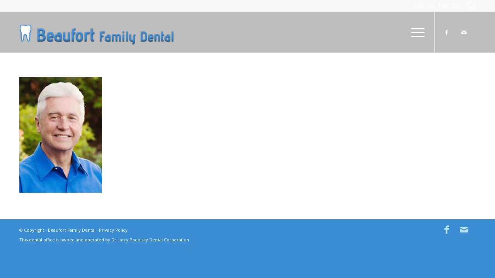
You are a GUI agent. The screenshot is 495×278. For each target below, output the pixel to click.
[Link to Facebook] (446, 32)
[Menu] (415, 32)
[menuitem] (415, 32)
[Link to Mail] (464, 32)
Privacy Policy (113, 230)
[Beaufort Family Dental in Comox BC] (96, 32)
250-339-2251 (444, 6)
